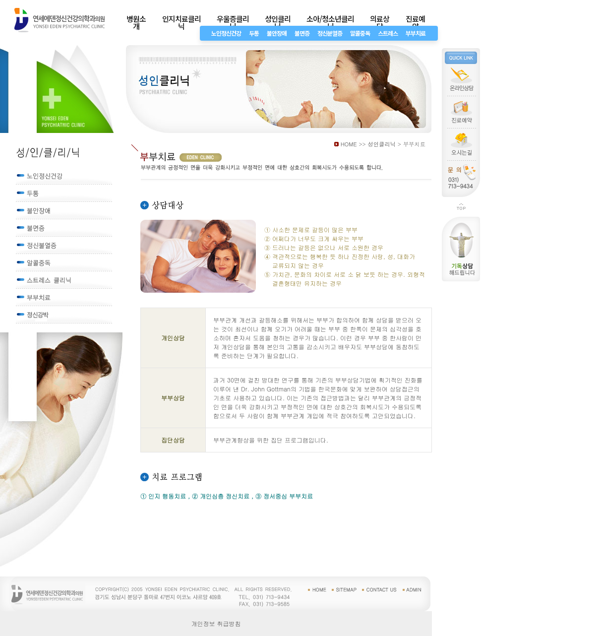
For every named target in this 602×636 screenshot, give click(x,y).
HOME (349, 144)
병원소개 (136, 22)
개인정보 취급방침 (216, 623)
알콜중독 (360, 33)
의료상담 (379, 22)
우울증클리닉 (233, 22)
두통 (254, 33)
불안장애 (277, 33)
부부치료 (415, 33)
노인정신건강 (226, 33)
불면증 (302, 33)
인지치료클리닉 (181, 22)
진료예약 (415, 22)
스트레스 (388, 33)
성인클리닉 (278, 22)
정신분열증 (329, 33)
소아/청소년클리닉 (330, 22)
